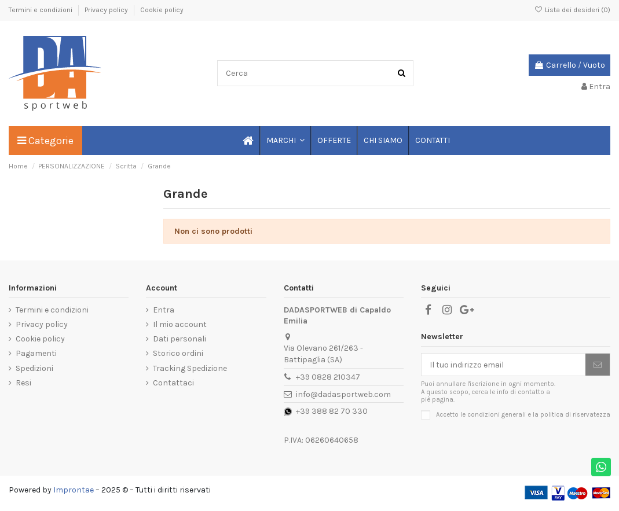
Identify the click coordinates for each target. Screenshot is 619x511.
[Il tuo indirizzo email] (503, 365)
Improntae (73, 490)
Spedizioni (34, 368)
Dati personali (179, 339)
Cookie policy (162, 10)
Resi (23, 383)
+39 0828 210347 (328, 377)
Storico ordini (178, 353)
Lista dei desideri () (572, 10)
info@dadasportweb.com (343, 394)
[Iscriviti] (597, 365)
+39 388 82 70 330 (332, 411)
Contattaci (173, 383)
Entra (163, 310)
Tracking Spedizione (190, 368)
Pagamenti (36, 353)
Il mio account (180, 324)
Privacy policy (107, 10)
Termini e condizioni (41, 10)
